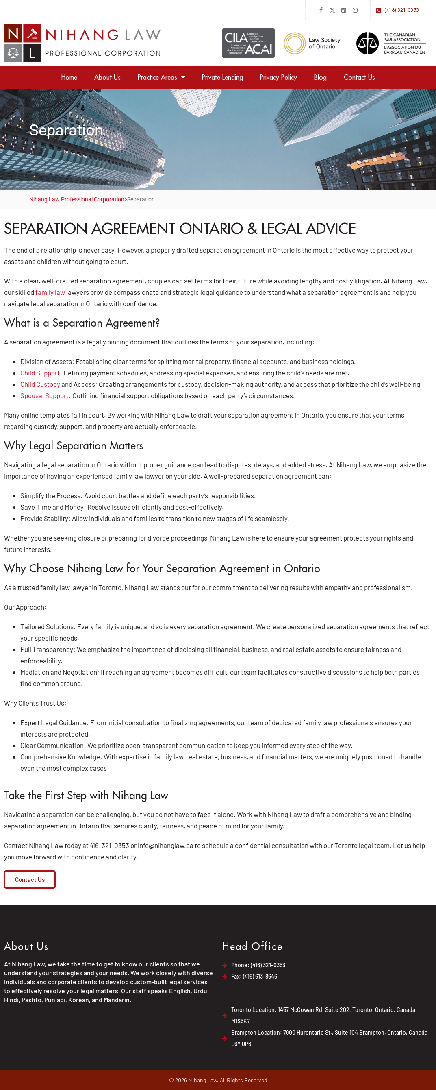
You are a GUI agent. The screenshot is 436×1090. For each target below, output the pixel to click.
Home (69, 77)
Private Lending (222, 77)
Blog (320, 77)
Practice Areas (161, 77)
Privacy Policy (278, 77)
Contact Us (359, 77)
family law (50, 292)
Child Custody (40, 384)
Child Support (40, 372)
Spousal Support (44, 395)
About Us (107, 77)
